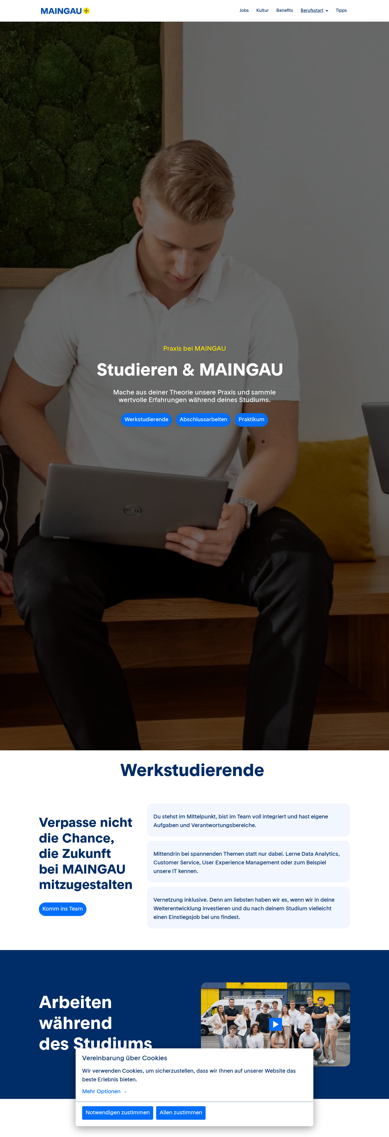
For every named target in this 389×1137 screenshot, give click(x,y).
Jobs (244, 11)
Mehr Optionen (104, 1092)
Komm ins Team (62, 909)
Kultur (262, 11)
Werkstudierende (146, 420)
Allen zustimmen (181, 1113)
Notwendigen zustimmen (118, 1113)
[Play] (275, 1024)
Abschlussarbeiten (203, 420)
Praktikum (251, 420)
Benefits (284, 11)
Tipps (341, 11)
